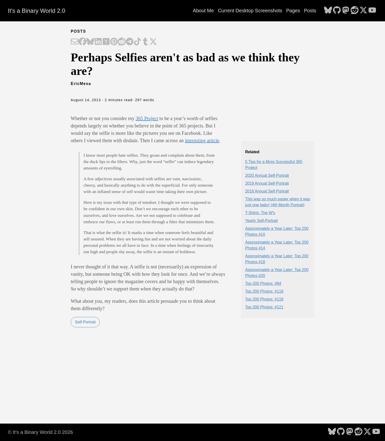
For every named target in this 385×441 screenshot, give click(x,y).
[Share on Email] (75, 42)
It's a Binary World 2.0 (36, 10)
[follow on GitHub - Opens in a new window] (337, 10)
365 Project (147, 118)
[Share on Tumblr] (145, 42)
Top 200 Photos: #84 (263, 283)
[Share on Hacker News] (106, 42)
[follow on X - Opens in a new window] (363, 10)
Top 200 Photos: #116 (264, 291)
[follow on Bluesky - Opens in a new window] (328, 10)
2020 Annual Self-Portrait (267, 175)
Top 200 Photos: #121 (264, 307)
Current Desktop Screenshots (250, 10)
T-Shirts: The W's (260, 213)
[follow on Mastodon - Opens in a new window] (346, 10)
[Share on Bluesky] (90, 42)
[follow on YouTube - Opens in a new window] (372, 10)
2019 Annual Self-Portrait (267, 183)
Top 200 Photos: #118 (264, 299)
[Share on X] (153, 42)
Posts (310, 10)
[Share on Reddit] (122, 42)
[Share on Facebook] (82, 42)
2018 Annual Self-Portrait (267, 191)
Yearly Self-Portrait (261, 221)
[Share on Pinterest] (114, 42)
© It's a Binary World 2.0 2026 (40, 432)
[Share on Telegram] (130, 42)
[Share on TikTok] (137, 42)
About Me (203, 10)
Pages (293, 10)
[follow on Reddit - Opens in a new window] (354, 10)
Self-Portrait (85, 322)
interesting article (202, 140)
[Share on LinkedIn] (98, 42)
